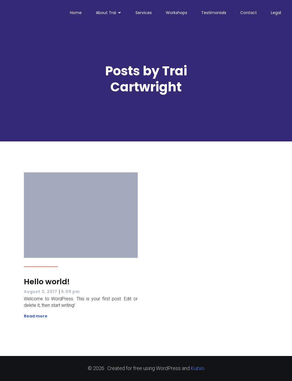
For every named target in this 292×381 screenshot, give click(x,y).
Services (143, 12)
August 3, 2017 (40, 291)
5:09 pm (70, 291)
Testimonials (213, 12)
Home (76, 12)
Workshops (176, 12)
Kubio (198, 368)
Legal (276, 12)
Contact (248, 12)
